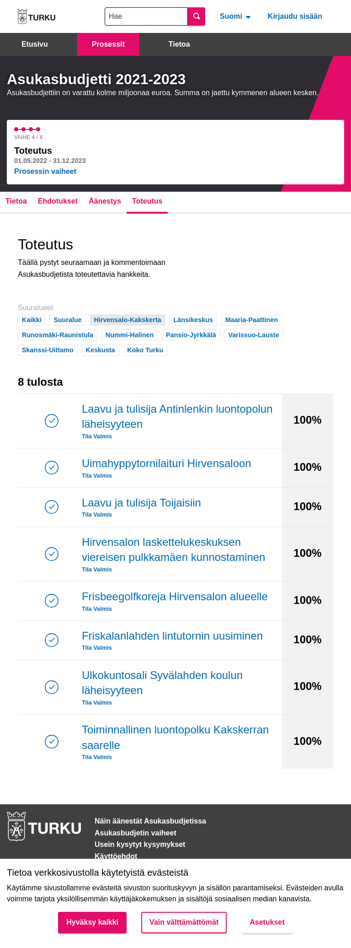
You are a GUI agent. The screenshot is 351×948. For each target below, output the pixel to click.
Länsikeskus (193, 319)
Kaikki (32, 319)
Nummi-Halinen (130, 334)
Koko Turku (145, 349)
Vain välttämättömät (183, 922)
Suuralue (67, 319)
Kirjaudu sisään (295, 16)
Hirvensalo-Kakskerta (127, 319)
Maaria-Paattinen (251, 319)
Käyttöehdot (116, 856)
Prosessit (108, 44)
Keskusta (100, 349)
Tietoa (179, 44)
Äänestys (105, 201)
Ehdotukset (58, 201)
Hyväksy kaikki (92, 922)
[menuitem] (236, 16)
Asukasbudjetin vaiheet (135, 833)
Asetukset (267, 922)
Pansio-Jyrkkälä (191, 334)
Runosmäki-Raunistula (57, 334)
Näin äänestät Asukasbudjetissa (150, 821)
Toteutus (147, 201)
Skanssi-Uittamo (48, 349)
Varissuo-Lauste (253, 334)
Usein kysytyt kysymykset (140, 844)
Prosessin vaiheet (45, 171)
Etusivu (34, 44)
